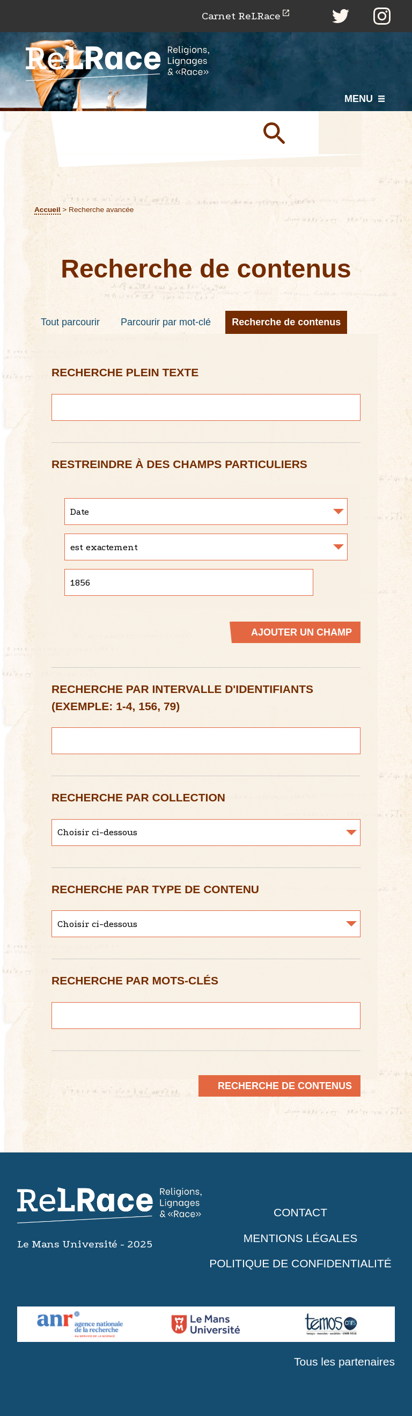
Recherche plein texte (125, 372)
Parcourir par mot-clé (166, 322)
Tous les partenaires (344, 1361)
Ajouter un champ (301, 632)
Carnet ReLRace (241, 16)
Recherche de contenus (286, 322)
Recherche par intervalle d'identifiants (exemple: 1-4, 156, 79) (182, 697)
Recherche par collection (138, 797)
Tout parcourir (70, 322)
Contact (300, 1212)
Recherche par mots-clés (135, 980)
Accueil (47, 210)
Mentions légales (300, 1238)
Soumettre (286, 132)
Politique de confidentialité (300, 1263)
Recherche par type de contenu (155, 889)
